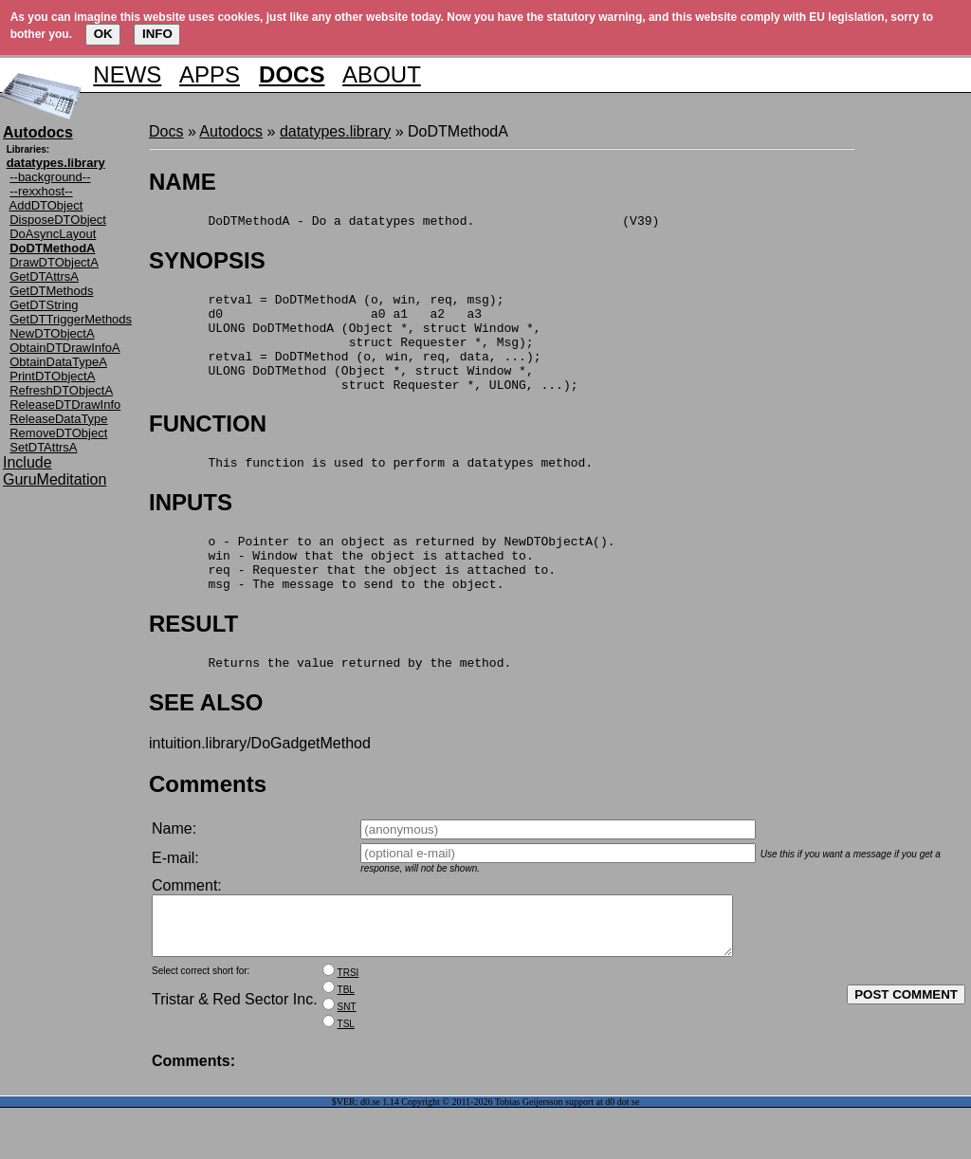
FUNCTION (207, 446)
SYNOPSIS (207, 263)
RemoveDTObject (58, 433)
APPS (209, 74)
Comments (207, 824)
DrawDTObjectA (54, 262)
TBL (346, 1041)
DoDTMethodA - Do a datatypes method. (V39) (404, 222)
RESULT (193, 660)
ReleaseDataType (58, 419)
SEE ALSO (206, 742)
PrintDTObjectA (52, 376)
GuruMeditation (54, 479)
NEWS (127, 74)
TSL (346, 1075)
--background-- (49, 177)
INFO (157, 34)
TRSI (348, 1024)
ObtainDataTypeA (58, 362)
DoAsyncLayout (52, 234)
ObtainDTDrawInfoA (64, 347)
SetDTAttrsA (43, 447)
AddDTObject (46, 205)
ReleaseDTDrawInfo (64, 404)
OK (103, 34)
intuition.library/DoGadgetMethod (260, 783)
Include (27, 462)
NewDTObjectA (51, 333)
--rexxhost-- (40, 191)
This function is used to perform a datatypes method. (371, 487)
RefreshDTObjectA (61, 390)
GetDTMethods (51, 291)
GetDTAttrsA (44, 276)
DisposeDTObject (57, 219)
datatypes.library (335, 131)
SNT (347, 1058)
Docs (166, 131)
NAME (182, 181)
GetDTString (43, 305)
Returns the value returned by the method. (330, 701)
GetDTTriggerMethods (70, 319)
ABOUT (381, 74)
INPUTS (190, 528)
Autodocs (231, 131)
